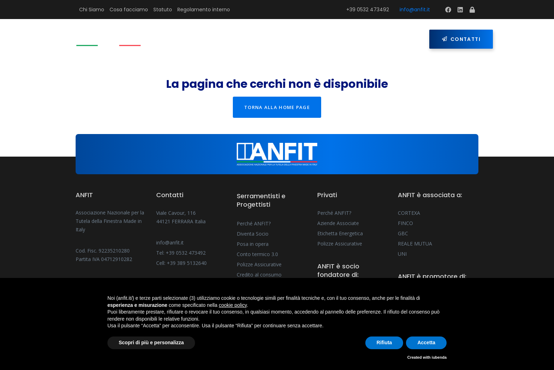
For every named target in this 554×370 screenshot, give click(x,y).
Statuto (162, 9)
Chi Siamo (91, 9)
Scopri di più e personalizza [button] (151, 342)
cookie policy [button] (233, 305)
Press (360, 39)
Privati (323, 39)
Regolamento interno (203, 9)
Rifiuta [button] (384, 342)
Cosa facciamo (129, 9)
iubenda (439, 357)
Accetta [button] (426, 342)
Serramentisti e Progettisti (247, 39)
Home (179, 39)
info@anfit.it (415, 9)
